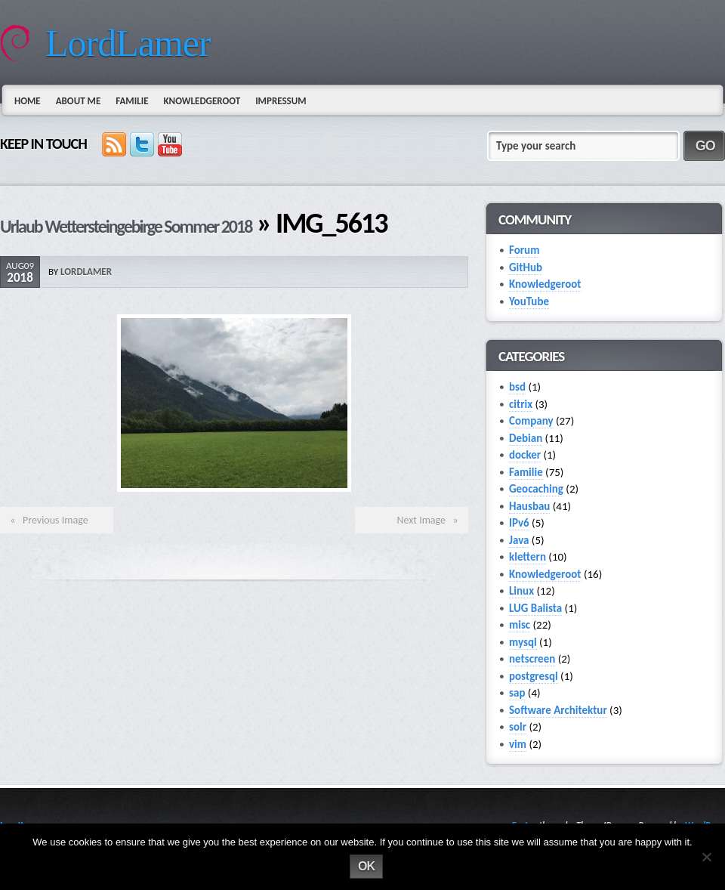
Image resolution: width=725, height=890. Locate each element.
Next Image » (429, 520)
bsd (517, 387)
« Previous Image (46, 520)
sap (517, 693)
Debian (525, 438)
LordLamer (128, 43)
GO (705, 145)
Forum (524, 250)
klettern (527, 557)
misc (519, 625)
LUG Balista (535, 608)
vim (517, 744)
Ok (366, 866)
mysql (523, 642)
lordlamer (86, 271)
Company (531, 421)
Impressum (280, 101)
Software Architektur (558, 710)
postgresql (533, 676)
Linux (521, 591)
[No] (706, 856)
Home (27, 101)
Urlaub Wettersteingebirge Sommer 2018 (125, 226)
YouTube (529, 301)
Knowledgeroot (201, 101)
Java (519, 540)
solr (517, 727)
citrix (520, 404)
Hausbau (529, 506)
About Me (78, 101)
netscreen (532, 659)
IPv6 (519, 523)
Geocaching (536, 489)
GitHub (525, 267)
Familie (132, 101)
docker (525, 455)
